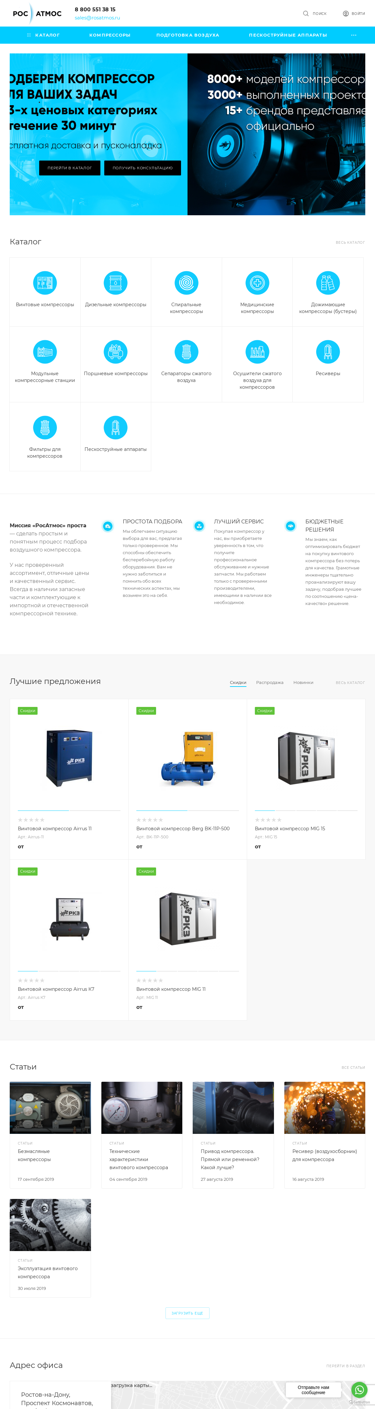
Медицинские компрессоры (257, 308)
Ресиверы (328, 373)
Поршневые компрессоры (116, 373)
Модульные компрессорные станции (45, 377)
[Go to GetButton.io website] (359, 1402)
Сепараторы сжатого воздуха (186, 377)
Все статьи (353, 1068)
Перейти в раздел (345, 1366)
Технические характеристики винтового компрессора (138, 1159)
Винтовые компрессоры (45, 305)
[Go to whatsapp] (359, 1390)
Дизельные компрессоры (115, 305)
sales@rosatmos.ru (97, 18)
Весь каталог (350, 242)
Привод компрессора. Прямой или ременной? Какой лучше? (230, 1159)
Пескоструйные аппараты (116, 449)
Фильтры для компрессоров (44, 452)
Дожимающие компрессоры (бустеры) (328, 308)
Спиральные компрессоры (186, 308)
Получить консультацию (143, 168)
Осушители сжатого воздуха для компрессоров (257, 380)
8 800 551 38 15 (95, 9)
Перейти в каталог (70, 168)
